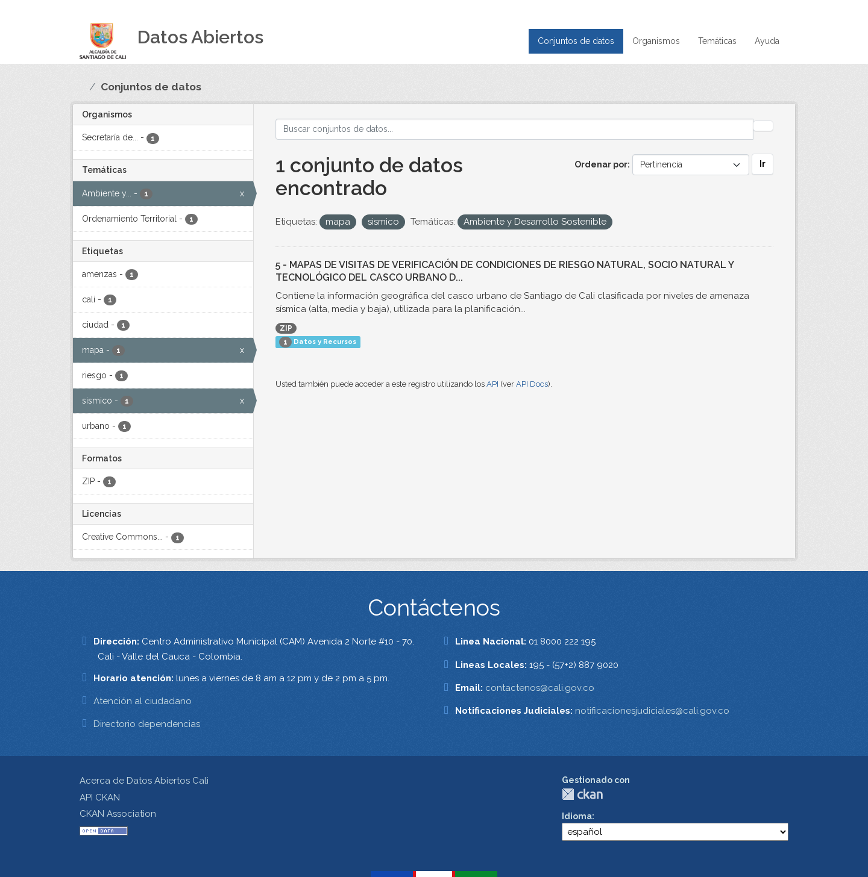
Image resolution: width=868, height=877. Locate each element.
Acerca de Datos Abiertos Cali (144, 780)
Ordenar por (600, 164)
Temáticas (717, 41)
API (492, 384)
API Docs (532, 384)
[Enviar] (763, 125)
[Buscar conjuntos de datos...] (514, 129)
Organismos (656, 41)
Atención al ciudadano (142, 701)
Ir (763, 164)
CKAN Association (118, 813)
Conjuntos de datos (576, 41)
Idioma (577, 816)
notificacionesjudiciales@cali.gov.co (652, 710)
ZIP (286, 328)
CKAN (582, 794)
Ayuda (767, 41)
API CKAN (100, 797)
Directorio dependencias (146, 724)
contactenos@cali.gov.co (539, 687)
